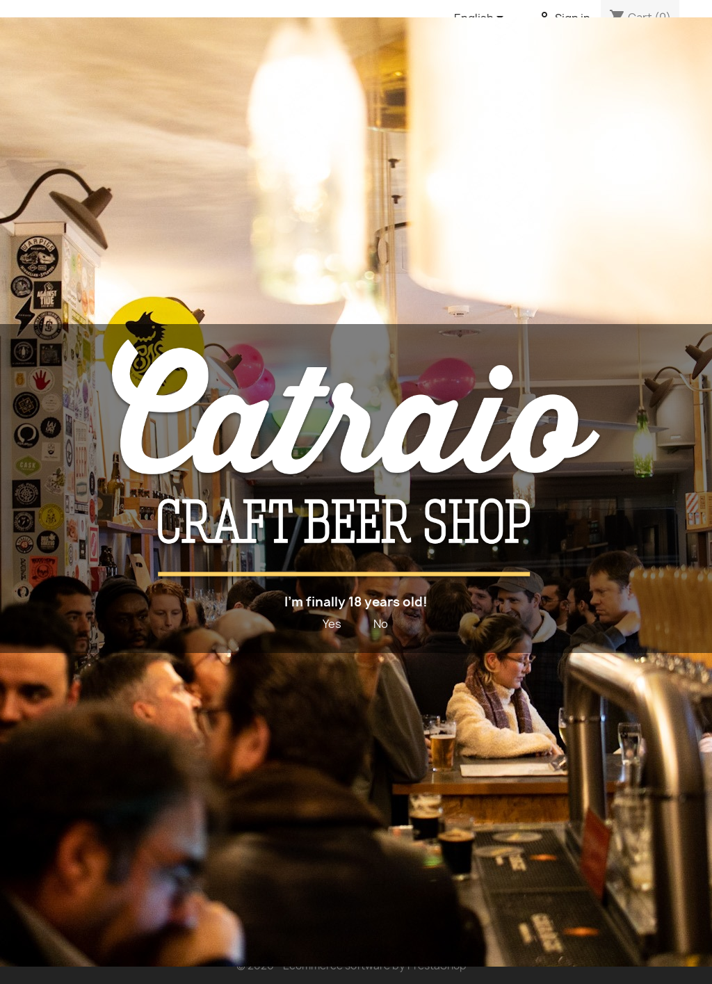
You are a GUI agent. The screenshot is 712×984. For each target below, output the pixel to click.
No (380, 624)
